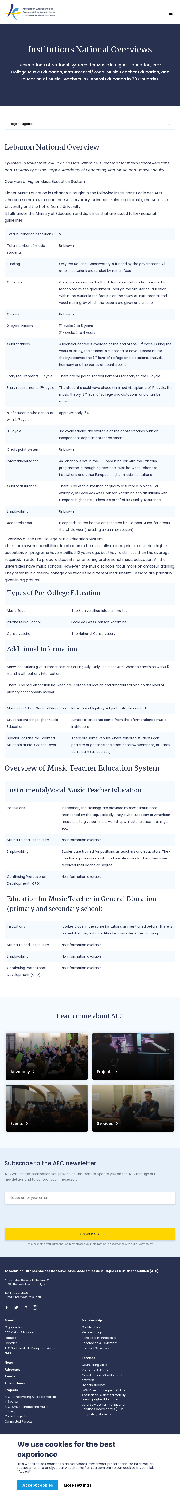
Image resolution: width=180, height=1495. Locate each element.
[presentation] (90, 1216)
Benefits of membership (99, 1338)
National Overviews (95, 1348)
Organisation (14, 1327)
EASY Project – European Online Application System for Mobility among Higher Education (104, 1394)
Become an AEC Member (99, 1343)
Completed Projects (19, 1421)
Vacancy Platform (95, 1370)
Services (105, 1123)
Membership (92, 1320)
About (10, 1320)
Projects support (93, 1385)
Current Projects (16, 1416)
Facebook (8, 1307)
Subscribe (87, 1234)
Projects (105, 1071)
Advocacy (21, 1071)
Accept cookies (37, 1485)
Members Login (92, 1332)
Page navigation (22, 124)
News (9, 1362)
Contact (11, 1343)
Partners (10, 1338)
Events (17, 1123)
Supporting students (96, 1414)
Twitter (17, 1307)
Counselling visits (94, 1365)
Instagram (36, 1307)
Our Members (91, 1327)
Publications (15, 1383)
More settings (77, 1485)
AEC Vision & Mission (19, 1332)
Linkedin (26, 1307)
